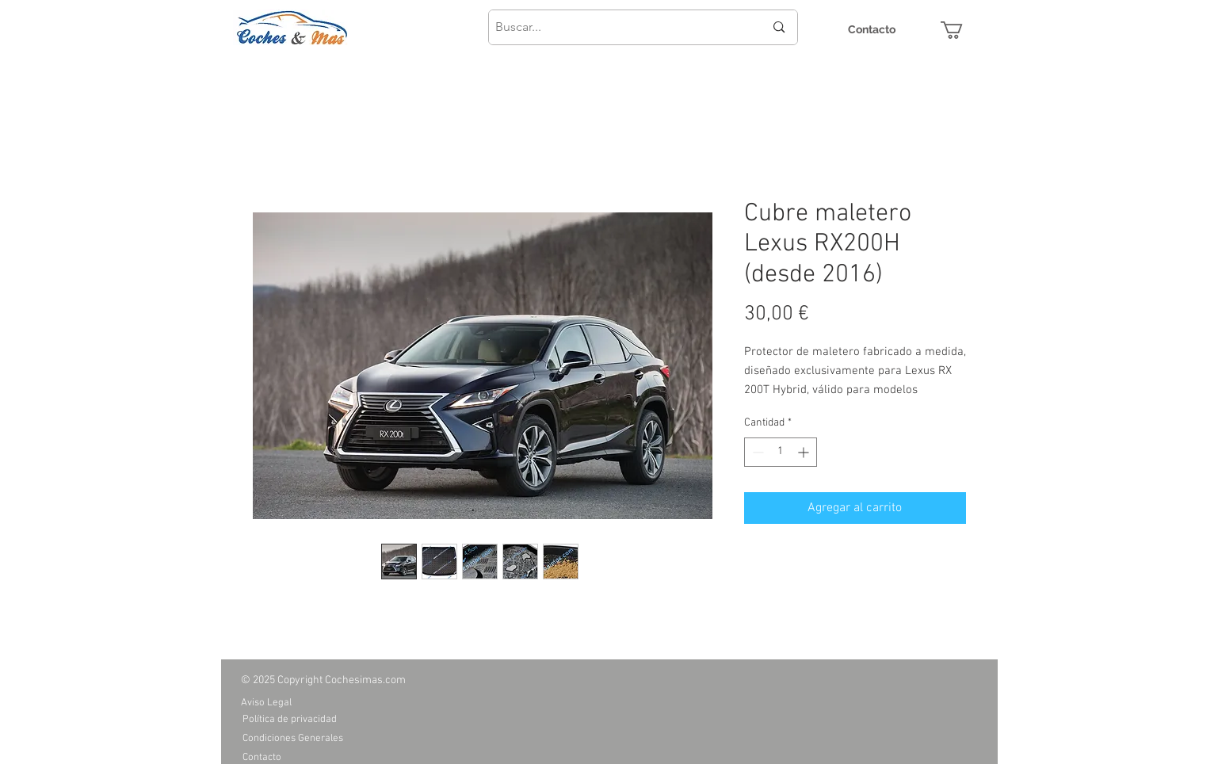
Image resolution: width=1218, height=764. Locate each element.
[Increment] (805, 452)
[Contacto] (871, 30)
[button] (962, 30)
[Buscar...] (618, 27)
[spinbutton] (780, 452)
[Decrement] (756, 452)
